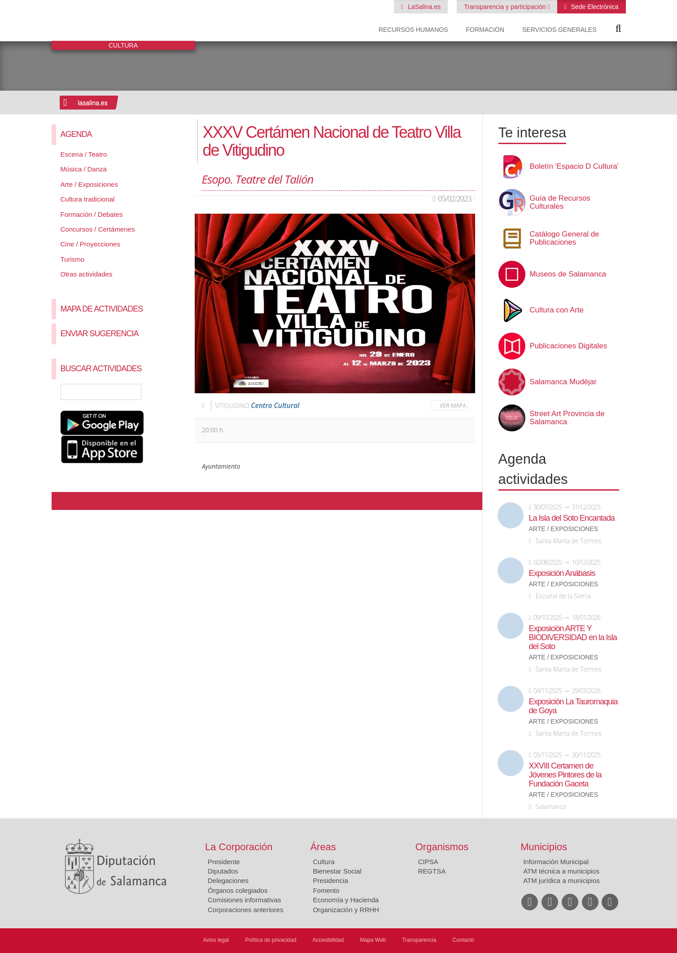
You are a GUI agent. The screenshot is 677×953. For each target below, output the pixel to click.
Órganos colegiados (237, 890)
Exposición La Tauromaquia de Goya (573, 706)
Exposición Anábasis (562, 573)
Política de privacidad (270, 940)
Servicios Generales (559, 29)
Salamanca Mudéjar (563, 382)
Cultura (323, 861)
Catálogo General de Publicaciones (564, 238)
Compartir (63, 501)
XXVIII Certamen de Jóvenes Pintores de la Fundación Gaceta (565, 774)
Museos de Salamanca (568, 274)
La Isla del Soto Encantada (572, 518)
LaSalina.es (423, 6)
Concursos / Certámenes (98, 229)
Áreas (323, 846)
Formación (485, 29)
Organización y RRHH (346, 909)
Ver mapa (453, 405)
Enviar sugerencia (100, 333)
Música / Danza (84, 169)
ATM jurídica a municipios (561, 880)
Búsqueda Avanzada (175, 392)
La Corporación (238, 846)
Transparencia (419, 940)
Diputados (223, 871)
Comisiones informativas (244, 900)
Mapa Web (373, 940)
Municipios (543, 846)
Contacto (463, 940)
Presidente (224, 861)
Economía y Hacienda (346, 900)
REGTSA (432, 871)
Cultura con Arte (557, 310)
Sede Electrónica (594, 6)
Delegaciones (228, 880)
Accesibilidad (328, 940)
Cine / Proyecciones (90, 244)
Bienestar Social (337, 871)
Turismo (73, 259)
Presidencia (330, 880)
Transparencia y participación (505, 6)
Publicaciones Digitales (568, 346)
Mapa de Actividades (102, 308)
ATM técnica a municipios (561, 871)
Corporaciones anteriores (245, 909)
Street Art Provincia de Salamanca (567, 418)
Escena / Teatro (84, 154)
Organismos (442, 846)
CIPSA (428, 861)
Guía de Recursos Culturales (560, 202)
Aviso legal (216, 940)
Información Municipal (556, 861)
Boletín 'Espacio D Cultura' (574, 166)
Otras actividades (87, 274)
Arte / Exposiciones (89, 184)
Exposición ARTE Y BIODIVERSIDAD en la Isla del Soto (573, 637)
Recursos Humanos (413, 29)
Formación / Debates (92, 214)
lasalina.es (93, 102)
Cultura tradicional (88, 199)
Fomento (326, 890)
